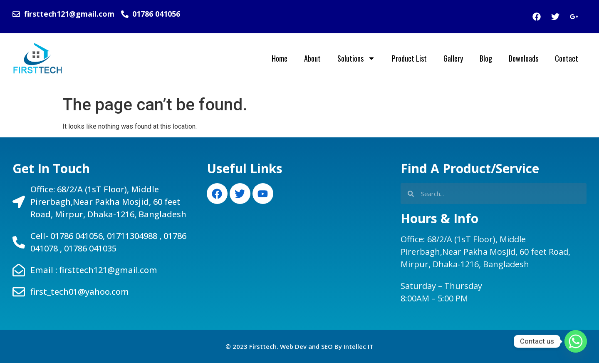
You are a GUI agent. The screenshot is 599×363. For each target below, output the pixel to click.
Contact (566, 58)
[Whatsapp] (575, 341)
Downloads (523, 58)
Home (279, 58)
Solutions (356, 58)
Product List (409, 58)
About (312, 58)
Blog (486, 58)
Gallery (453, 58)
